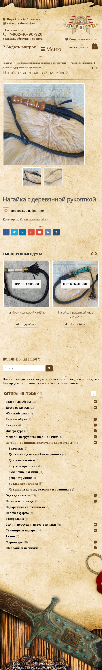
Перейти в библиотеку (22, 19)
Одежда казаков (18, 495)
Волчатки (16, 448)
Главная (7, 62)
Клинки (12, 425)
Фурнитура (14, 542)
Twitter (14, 232)
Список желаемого (81, 39)
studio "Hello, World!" (51, 667)
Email (39, 232)
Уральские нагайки (81, 62)
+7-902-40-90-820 (22, 34)
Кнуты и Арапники (23, 466)
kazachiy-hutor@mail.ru (22, 23)
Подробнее (28, 324)
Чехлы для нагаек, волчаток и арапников (40, 489)
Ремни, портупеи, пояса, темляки (31, 524)
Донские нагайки (22, 460)
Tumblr (56, 232)
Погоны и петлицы (20, 501)
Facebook (6, 232)
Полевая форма (17, 513)
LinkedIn (22, 232)
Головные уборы (18, 401)
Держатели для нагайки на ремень (35, 454)
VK (48, 232)
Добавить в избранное (27, 210)
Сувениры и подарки (22, 530)
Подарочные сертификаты (26, 507)
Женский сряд (17, 413)
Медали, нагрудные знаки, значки (32, 437)
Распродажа (15, 518)
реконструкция (20, 478)
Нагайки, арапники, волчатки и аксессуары (41, 62)
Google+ (31, 232)
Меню (51, 49)
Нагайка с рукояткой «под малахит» (75, 314)
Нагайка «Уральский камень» (26, 312)
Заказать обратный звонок (23, 38)
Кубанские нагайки (23, 472)
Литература (14, 431)
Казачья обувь (16, 419)
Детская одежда (18, 407)
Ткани (10, 536)
